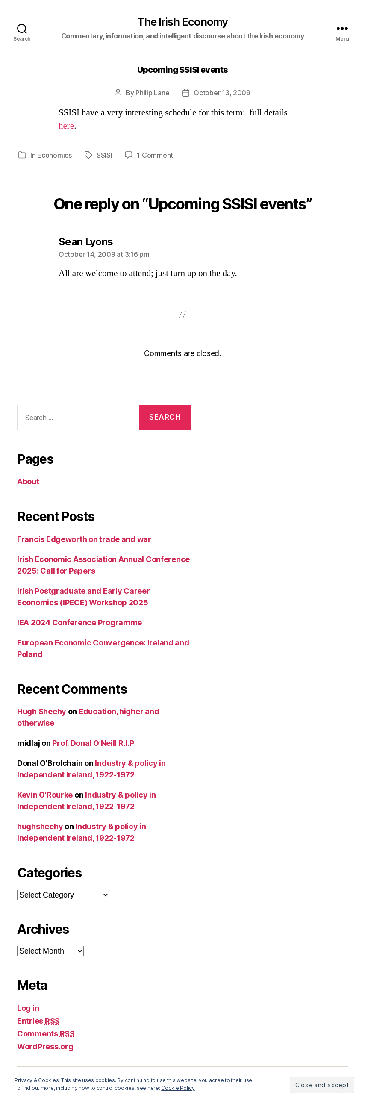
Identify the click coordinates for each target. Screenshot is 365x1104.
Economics (54, 155)
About (28, 481)
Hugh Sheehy (41, 711)
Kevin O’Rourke (45, 794)
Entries (38, 1020)
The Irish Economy (182, 21)
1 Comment (155, 155)
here (66, 126)
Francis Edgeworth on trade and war (84, 539)
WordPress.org (45, 1046)
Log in (28, 1008)
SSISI (104, 155)
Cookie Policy (178, 1088)
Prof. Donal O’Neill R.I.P (93, 743)
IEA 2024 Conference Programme (79, 622)
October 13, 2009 (222, 92)
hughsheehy (40, 826)
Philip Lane (152, 92)
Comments (46, 1033)
